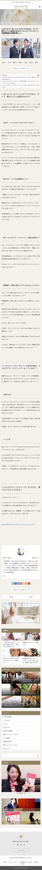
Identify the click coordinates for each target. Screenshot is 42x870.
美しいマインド (7, 748)
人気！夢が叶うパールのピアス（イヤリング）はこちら (19, 524)
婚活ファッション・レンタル (10, 734)
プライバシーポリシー (13, 862)
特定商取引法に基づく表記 (26, 862)
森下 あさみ (7, 557)
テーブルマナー (7, 720)
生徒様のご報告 (7, 741)
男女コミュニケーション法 (10, 745)
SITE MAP (22, 864)
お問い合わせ (21, 850)
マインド (5, 724)
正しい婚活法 (6, 738)
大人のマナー (6, 727)
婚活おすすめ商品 (11, 35)
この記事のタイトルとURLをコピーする (21, 68)
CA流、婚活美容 (7, 716)
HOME (5, 862)
